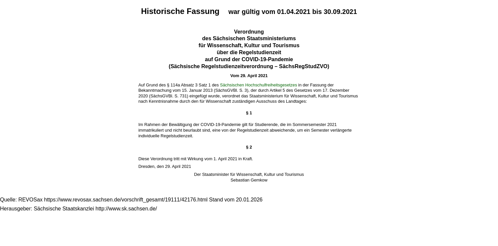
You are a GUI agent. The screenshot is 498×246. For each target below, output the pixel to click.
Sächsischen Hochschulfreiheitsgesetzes (258, 84)
